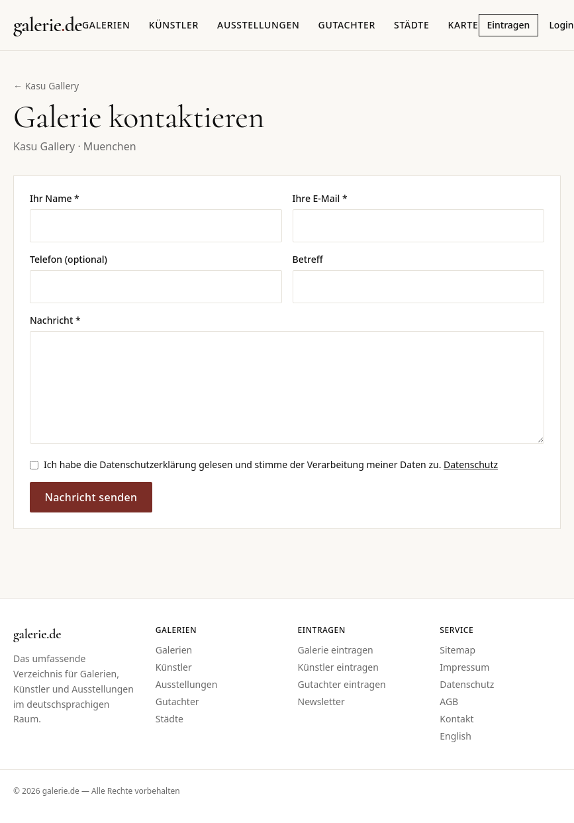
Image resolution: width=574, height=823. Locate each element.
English (455, 736)
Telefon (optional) (68, 259)
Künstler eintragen (338, 667)
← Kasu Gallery (46, 85)
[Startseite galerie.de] (47, 25)
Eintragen (508, 25)
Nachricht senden (90, 497)
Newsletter (321, 701)
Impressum (464, 667)
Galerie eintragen (335, 650)
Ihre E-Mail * (320, 198)
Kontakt (456, 718)
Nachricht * (55, 320)
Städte (411, 25)
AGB (449, 701)
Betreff (308, 259)
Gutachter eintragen (342, 684)
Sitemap (457, 650)
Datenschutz (471, 464)
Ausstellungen (258, 25)
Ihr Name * (54, 198)
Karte (463, 25)
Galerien (106, 25)
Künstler (174, 25)
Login (561, 25)
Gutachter (346, 25)
